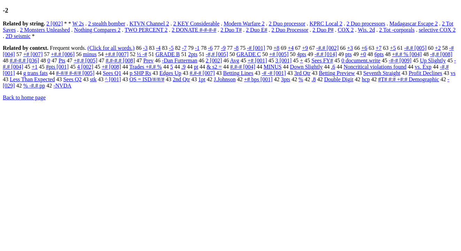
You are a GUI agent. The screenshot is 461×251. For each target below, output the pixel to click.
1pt (201, 79)
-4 (158, 48)
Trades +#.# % (145, 67)
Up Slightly (433, 60)
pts (348, 54)
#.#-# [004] (242, 67)
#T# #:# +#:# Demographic (408, 79)
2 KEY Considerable (196, 23)
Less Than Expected (32, 79)
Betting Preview (337, 73)
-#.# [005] (415, 48)
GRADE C (249, 54)
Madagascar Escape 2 (414, 23)
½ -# (142, 54)
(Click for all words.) (111, 48)
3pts (285, 79)
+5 (393, 48)
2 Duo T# (231, 30)
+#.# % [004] (407, 54)
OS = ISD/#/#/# (146, 79)
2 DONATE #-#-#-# (194, 30)
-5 (171, 48)
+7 (379, 48)
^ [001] (113, 79)
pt (196, 67)
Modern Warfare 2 (244, 23)
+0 (363, 54)
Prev (148, 60)
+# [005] (279, 54)
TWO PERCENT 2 (145, 30)
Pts (62, 60)
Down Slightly (306, 67)
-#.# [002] (327, 48)
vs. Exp (423, 67)
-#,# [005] (217, 54)
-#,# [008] (441, 54)
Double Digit (338, 79)
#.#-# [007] (202, 73)
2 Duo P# (323, 30)
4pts (301, 54)
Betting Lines (238, 73)
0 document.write (361, 60)
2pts (193, 54)
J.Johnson (225, 79)
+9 (305, 48)
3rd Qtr (302, 73)
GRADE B (167, 54)
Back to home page (24, 97)
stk (93, 79)
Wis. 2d (366, 30)
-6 (210, 48)
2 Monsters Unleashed (45, 30)
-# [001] (256, 48)
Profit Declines (425, 73)
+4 (291, 48)
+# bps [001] (258, 79)
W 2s (78, 23)
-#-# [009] (400, 60)
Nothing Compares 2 (97, 30)
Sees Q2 (72, 79)
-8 (236, 48)
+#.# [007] (117, 54)
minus (90, 54)
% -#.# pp (34, 86)
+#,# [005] (86, 60)
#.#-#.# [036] (24, 60)
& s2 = (214, 67)
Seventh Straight (381, 73)
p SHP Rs (140, 73)
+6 (364, 48)
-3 (145, 48)
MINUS (273, 67)
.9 (183, 67)
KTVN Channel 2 (149, 23)
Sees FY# (322, 60)
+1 (35, 67)
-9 (223, 48)
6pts (379, 54)
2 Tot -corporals (397, 30)
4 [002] (85, 67)
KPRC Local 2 (325, 23)
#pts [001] (57, 67)
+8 (276, 48)
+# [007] (33, 54)
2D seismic (18, 36)
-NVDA (62, 86)
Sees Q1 (112, 73)
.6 (333, 67)
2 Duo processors (365, 23)
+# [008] (111, 67)
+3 (350, 48)
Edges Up (171, 73)
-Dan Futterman (180, 60)
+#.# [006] (63, 54)
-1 (197, 48)
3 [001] (283, 60)
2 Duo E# (256, 30)
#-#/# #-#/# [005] (75, 73)
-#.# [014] (326, 54)
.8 (314, 79)
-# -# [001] (274, 73)
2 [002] (54, 23)
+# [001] (257, 60)
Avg (234, 60)
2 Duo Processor (289, 30)
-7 (184, 48)
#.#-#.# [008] (120, 60)
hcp (366, 79)
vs (453, 73)
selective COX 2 (437, 30)
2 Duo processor (287, 23)
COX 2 (346, 30)
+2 (438, 48)
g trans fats (35, 73)
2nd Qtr (181, 79)
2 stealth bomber (106, 23)
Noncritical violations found (375, 67)
